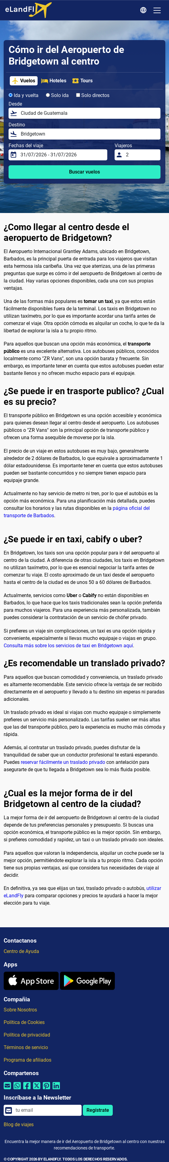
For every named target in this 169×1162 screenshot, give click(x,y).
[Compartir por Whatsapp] (17, 1090)
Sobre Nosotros (20, 1010)
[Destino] (88, 134)
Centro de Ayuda (21, 951)
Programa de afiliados (27, 1060)
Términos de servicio (26, 1047)
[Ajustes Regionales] (144, 10)
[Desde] (88, 113)
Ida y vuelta (24, 95)
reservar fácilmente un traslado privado (63, 762)
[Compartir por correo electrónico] (7, 1090)
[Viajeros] (141, 154)
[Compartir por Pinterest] (46, 1090)
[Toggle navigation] (157, 10)
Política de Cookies (24, 1022)
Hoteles (53, 80)
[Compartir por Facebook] (27, 1090)
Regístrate (97, 1110)
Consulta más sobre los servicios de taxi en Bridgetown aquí (68, 645)
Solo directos (92, 95)
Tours (82, 80)
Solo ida (57, 95)
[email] (47, 1110)
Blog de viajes (19, 1124)
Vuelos (23, 80)
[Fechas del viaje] (62, 154)
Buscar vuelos (84, 172)
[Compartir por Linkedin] (56, 1090)
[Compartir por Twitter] (36, 1090)
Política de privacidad (27, 1035)
